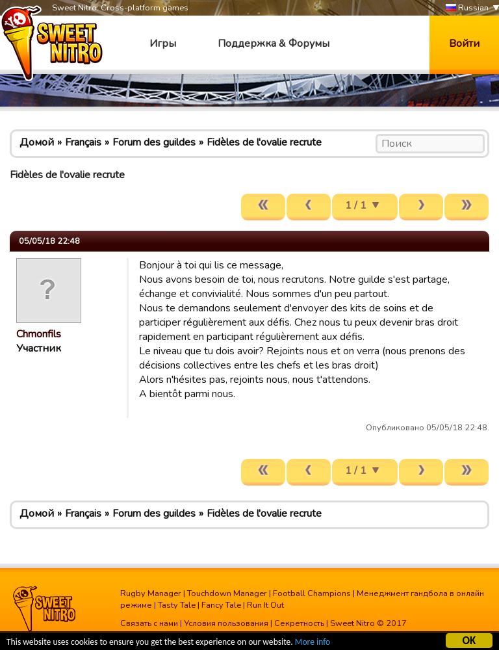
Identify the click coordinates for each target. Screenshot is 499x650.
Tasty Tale (177, 605)
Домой (36, 142)
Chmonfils (38, 334)
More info (312, 643)
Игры (162, 43)
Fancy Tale (221, 605)
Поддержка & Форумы (273, 43)
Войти (464, 43)
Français (83, 142)
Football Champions (312, 593)
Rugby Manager (150, 593)
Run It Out (265, 605)
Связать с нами (149, 623)
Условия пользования (226, 623)
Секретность (299, 623)
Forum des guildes (154, 142)
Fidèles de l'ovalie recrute (264, 142)
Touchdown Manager (227, 593)
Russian (467, 8)
